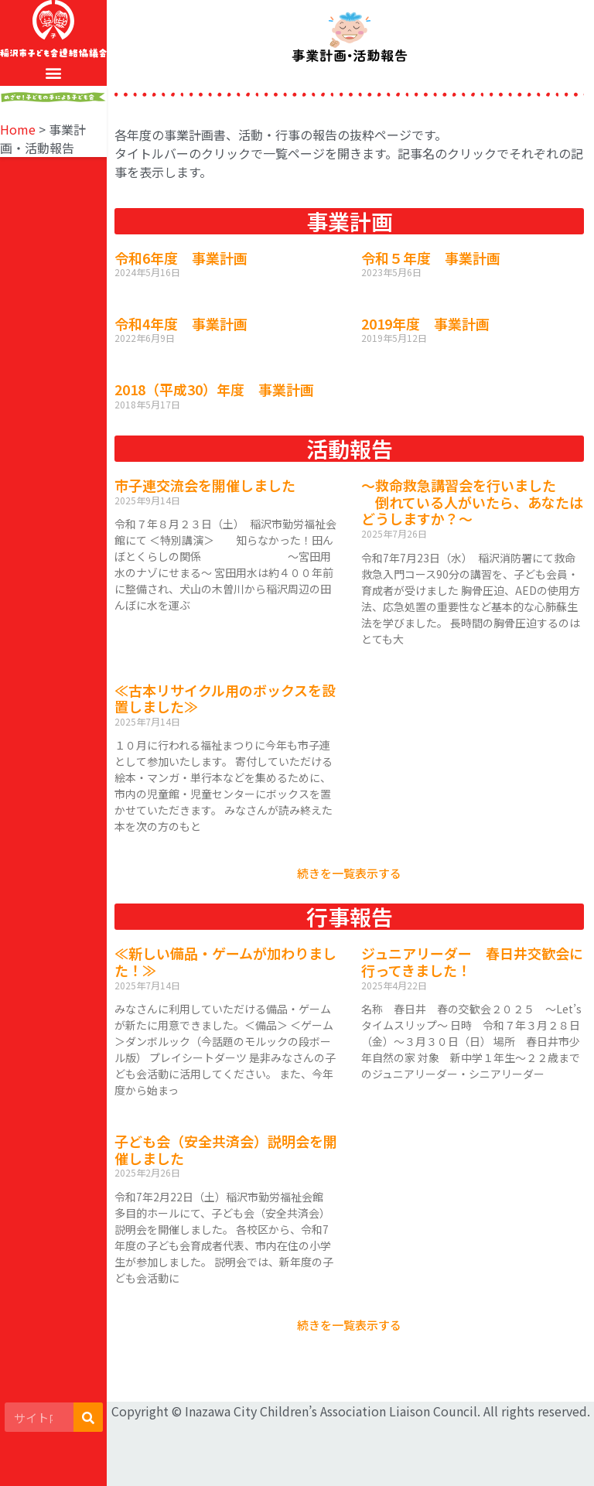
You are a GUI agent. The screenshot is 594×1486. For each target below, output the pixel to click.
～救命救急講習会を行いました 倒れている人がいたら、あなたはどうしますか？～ (472, 501)
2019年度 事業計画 (425, 323)
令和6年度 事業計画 (181, 258)
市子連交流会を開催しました (204, 485)
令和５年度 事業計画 (430, 258)
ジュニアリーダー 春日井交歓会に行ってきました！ (472, 961)
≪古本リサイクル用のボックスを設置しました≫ (225, 698)
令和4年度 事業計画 (181, 323)
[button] (54, 73)
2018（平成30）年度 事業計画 (214, 389)
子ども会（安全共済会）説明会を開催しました (225, 1149)
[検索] (88, 1417)
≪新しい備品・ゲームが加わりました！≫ (225, 961)
